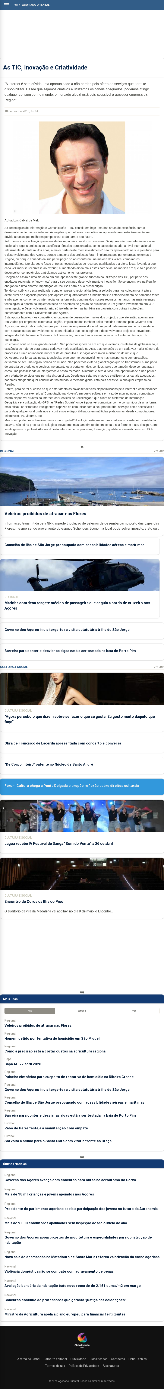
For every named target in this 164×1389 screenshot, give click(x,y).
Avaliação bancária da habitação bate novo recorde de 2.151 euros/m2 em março (72, 1285)
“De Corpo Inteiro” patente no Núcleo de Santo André (48, 764)
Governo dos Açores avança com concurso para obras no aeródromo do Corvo (70, 1180)
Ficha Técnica (138, 1359)
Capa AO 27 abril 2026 (22, 1064)
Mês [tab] (134, 1010)
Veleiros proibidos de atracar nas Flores (45, 513)
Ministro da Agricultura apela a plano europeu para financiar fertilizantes (65, 1314)
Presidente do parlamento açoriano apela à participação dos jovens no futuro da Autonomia (81, 1209)
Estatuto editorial (55, 1359)
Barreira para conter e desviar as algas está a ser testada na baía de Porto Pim (70, 651)
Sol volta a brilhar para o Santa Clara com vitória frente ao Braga (57, 1141)
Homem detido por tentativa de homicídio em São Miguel (52, 1038)
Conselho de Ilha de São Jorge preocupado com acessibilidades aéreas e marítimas (74, 545)
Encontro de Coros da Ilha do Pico (33, 901)
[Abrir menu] (6, 5)
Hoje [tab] (30, 1010)
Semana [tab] (82, 1010)
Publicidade (78, 1359)
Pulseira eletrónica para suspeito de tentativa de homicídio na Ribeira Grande (69, 1077)
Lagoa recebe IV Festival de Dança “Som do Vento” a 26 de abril (58, 843)
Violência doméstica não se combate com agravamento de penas (59, 1271)
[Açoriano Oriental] (82, 1348)
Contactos (118, 1359)
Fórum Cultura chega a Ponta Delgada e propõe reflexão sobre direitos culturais (71, 785)
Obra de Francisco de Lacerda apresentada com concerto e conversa (62, 743)
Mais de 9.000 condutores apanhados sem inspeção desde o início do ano (65, 1223)
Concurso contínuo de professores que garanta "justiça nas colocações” (65, 1300)
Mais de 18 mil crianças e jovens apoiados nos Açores (49, 1194)
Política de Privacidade (84, 1365)
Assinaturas (111, 1365)
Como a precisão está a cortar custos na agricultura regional (55, 1051)
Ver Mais (159, 451)
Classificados (98, 1359)
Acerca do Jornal (28, 1359)
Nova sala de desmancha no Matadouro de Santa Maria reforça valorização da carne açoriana (82, 1257)
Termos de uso (55, 1365)
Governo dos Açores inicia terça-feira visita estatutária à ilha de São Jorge (67, 629)
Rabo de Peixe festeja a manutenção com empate (46, 1128)
